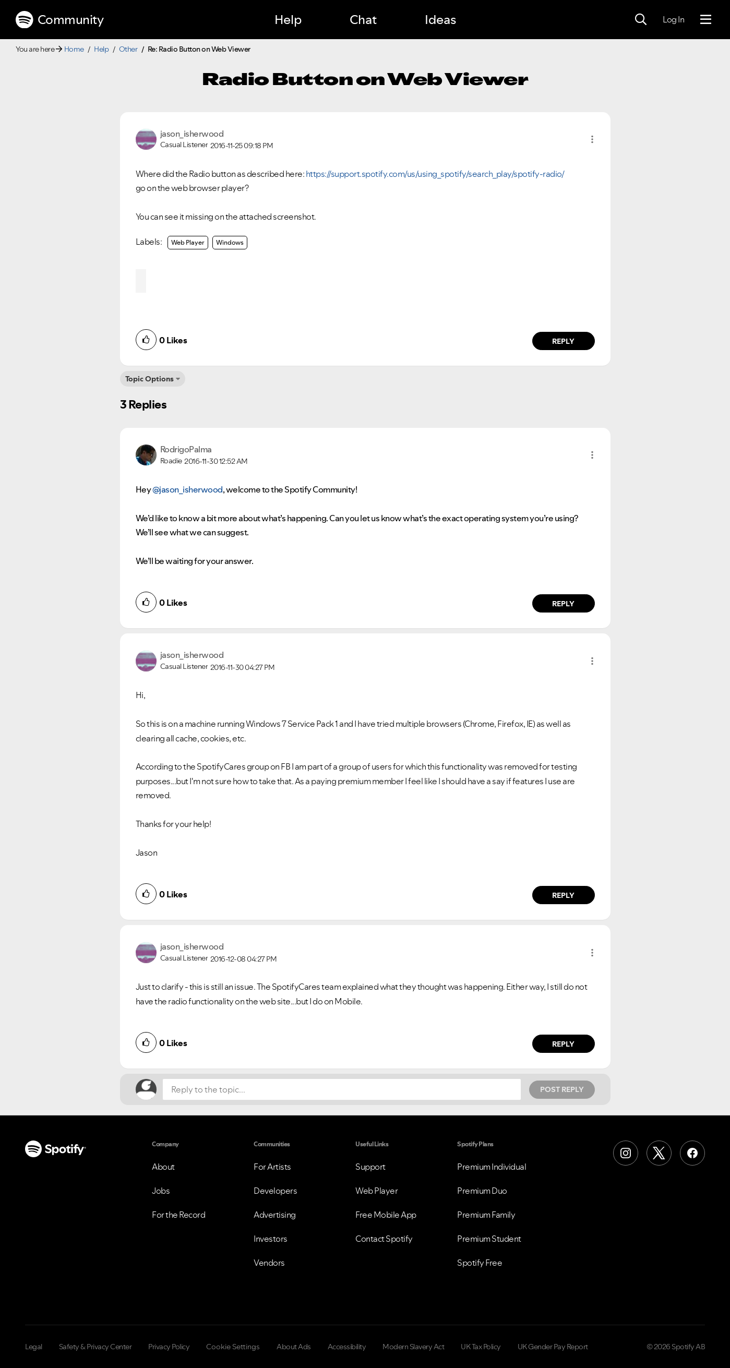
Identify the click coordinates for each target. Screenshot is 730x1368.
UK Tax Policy (481, 1346)
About (163, 1166)
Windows (230, 242)
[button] (592, 139)
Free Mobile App (385, 1214)
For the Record (178, 1214)
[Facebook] (692, 1153)
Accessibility (347, 1346)
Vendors (269, 1262)
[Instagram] (625, 1153)
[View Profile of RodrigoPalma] (186, 449)
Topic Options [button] (149, 379)
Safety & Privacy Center (95, 1346)
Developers (275, 1190)
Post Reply (562, 1089)
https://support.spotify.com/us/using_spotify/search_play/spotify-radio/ (435, 173)
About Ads (294, 1346)
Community (59, 20)
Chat (363, 19)
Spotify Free (479, 1262)
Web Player (188, 242)
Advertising (275, 1214)
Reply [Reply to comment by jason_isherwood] (563, 341)
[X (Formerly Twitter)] (659, 1153)
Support (370, 1166)
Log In (673, 19)
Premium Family (486, 1214)
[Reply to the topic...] (342, 1089)
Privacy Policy (168, 1346)
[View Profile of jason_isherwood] (192, 133)
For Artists (272, 1166)
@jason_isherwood (187, 489)
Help (288, 19)
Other (128, 49)
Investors (271, 1238)
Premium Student (489, 1238)
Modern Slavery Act (413, 1346)
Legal (33, 1346)
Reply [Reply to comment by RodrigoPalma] (563, 603)
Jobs (161, 1190)
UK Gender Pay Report (553, 1346)
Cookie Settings (233, 1346)
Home (74, 49)
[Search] (641, 20)
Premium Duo (482, 1190)
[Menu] (705, 20)
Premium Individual (491, 1166)
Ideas (440, 19)
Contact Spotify (384, 1238)
